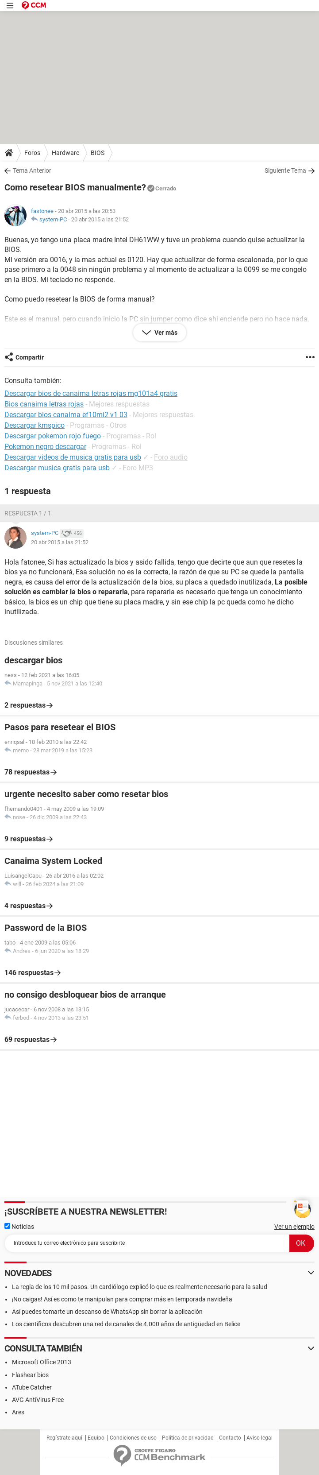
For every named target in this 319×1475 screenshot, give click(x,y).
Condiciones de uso (133, 1438)
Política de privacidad (188, 1438)
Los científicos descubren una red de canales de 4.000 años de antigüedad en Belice (126, 1324)
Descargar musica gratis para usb (57, 468)
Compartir (29, 357)
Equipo (96, 1438)
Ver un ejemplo (294, 1226)
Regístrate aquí (64, 1438)
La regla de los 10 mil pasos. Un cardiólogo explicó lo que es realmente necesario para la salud (139, 1286)
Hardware (65, 152)
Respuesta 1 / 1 (27, 513)
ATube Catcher (32, 1387)
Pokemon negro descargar (45, 446)
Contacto (230, 1438)
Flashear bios (30, 1374)
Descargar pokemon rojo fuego (52, 436)
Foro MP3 (138, 468)
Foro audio (171, 457)
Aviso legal (259, 1438)
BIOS (97, 152)
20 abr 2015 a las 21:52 (100, 219)
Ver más (165, 332)
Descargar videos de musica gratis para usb (72, 457)
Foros (32, 152)
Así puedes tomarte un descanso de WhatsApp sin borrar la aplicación (107, 1311)
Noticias (19, 1226)
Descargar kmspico (34, 425)
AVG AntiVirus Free (38, 1399)
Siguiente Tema (285, 170)
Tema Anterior (32, 170)
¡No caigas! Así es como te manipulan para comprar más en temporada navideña (122, 1299)
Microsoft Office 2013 (41, 1362)
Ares (18, 1412)
